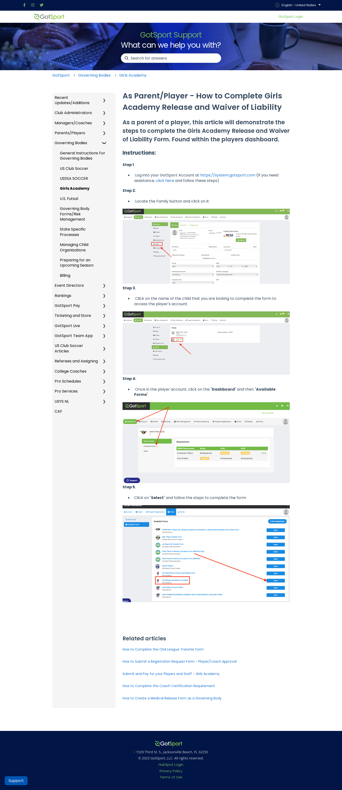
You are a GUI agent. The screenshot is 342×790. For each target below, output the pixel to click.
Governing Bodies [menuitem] (71, 143)
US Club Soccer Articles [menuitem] (69, 348)
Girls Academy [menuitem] (75, 188)
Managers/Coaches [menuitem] (73, 123)
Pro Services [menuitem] (66, 391)
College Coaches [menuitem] (70, 371)
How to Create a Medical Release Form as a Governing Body (172, 698)
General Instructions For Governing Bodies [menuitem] (82, 155)
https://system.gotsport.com (227, 175)
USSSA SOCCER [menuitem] (74, 178)
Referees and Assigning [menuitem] (76, 361)
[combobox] (171, 58)
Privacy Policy (171, 771)
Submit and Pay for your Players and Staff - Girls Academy (171, 673)
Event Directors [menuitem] (69, 285)
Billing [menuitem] (65, 275)
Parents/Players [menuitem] (70, 133)
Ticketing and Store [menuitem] (73, 315)
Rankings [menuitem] (63, 295)
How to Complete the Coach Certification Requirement (169, 686)
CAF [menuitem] (58, 411)
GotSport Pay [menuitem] (67, 305)
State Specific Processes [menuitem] (73, 231)
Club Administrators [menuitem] (73, 112)
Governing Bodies (94, 75)
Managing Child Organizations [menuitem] (74, 247)
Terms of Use (171, 777)
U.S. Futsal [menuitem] (69, 198)
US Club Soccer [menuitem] (74, 168)
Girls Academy (133, 75)
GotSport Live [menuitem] (67, 325)
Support (16, 780)
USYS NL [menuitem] (62, 401)
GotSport (61, 75)
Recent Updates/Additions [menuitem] (72, 100)
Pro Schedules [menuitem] (68, 381)
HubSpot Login (171, 764)
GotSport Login (291, 16)
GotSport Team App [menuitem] (74, 335)
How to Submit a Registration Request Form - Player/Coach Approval (180, 661)
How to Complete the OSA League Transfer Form (163, 649)
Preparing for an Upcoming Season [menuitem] (77, 262)
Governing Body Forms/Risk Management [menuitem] (75, 214)
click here (165, 180)
